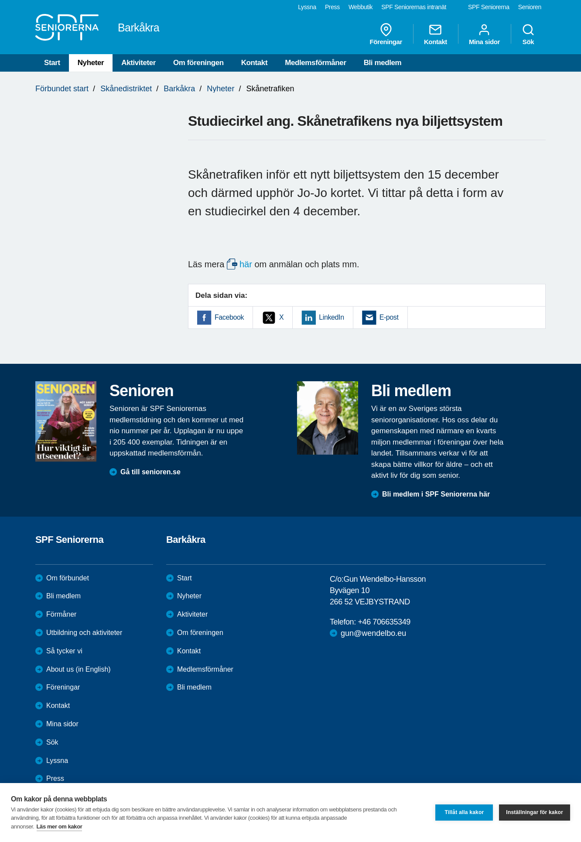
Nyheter (91, 63)
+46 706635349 (384, 622)
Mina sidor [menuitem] (484, 34)
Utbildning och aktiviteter (84, 632)
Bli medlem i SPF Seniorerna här (436, 494)
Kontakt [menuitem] (435, 34)
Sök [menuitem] (528, 34)
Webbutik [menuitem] (361, 6)
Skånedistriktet (126, 89)
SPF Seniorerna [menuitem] (488, 6)
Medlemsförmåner (315, 63)
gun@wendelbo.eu (373, 633)
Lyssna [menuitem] (307, 6)
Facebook (229, 317)
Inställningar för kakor (534, 812)
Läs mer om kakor (59, 826)
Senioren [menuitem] (529, 6)
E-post (389, 317)
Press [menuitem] (332, 6)
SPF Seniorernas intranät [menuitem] (413, 6)
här (245, 264)
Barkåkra (179, 89)
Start (52, 63)
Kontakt (254, 63)
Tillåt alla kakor (464, 812)
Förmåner (61, 614)
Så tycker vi (64, 651)
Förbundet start (62, 89)
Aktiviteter (138, 63)
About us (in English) (78, 669)
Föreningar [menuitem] (386, 34)
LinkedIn (331, 317)
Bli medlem (383, 63)
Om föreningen (198, 63)
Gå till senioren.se (150, 472)
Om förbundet (67, 578)
